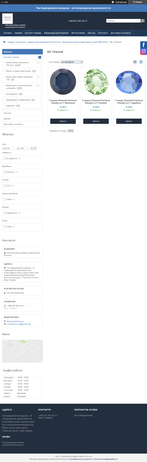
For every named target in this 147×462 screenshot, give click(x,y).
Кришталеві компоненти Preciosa (44, 42)
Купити (63, 121)
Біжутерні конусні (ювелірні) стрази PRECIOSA (85, 42)
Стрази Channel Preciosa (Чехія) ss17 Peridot (96, 101)
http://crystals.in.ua (15, 321)
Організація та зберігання (18, 100)
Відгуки (7, 119)
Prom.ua (88, 456)
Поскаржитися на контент (81, 459)
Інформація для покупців (56, 33)
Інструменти (12, 94)
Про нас (91, 33)
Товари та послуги (17, 42)
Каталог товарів (11, 57)
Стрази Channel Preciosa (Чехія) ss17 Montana (63, 101)
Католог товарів (33, 33)
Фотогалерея (78, 33)
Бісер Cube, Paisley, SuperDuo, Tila (19, 78)
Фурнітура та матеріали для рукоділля (19, 86)
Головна (8, 33)
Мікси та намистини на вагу (18, 71)
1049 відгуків (120, 2)
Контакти (103, 33)
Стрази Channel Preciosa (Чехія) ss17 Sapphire (129, 101)
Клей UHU (10, 106)
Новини (18, 33)
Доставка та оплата (120, 33)
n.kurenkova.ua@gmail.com (19, 324)
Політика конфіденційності (106, 459)
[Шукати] (143, 21)
